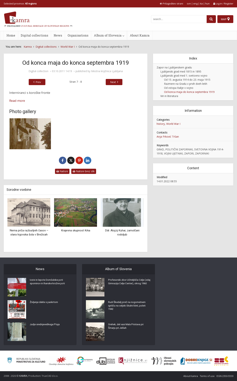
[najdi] (210, 19)
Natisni (62, 171)
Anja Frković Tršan (168, 136)
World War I (173, 124)
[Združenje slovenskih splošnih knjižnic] (132, 361)
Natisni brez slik (84, 171)
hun (207, 3)
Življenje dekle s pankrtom (45, 302)
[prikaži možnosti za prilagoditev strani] (171, 3)
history (161, 124)
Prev (38, 82)
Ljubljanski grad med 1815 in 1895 (180, 71)
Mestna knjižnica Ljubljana (107, 71)
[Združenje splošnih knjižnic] (221, 361)
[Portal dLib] (106, 361)
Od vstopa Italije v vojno (178, 88)
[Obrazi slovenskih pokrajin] (164, 361)
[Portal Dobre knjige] (196, 361)
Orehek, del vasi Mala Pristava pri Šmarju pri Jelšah (127, 327)
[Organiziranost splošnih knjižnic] (61, 361)
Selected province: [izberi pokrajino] (20, 3)
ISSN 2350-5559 (224, 376)
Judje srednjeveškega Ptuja (46, 325)
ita (201, 3)
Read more (17, 100)
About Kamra (139, 35)
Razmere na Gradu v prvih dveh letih (185, 83)
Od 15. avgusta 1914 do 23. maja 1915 (187, 79)
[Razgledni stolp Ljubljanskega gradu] (30, 133)
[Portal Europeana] (84, 361)
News (58, 35)
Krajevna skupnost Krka (75, 230)
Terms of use (207, 376)
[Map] (225, 19)
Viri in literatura (169, 96)
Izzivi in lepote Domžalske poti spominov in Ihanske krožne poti (48, 282)
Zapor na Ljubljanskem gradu (174, 67)
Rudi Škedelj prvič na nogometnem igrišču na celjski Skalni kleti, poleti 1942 (128, 306)
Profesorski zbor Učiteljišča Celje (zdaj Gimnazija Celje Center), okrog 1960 (129, 284)
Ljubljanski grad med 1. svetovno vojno (183, 75)
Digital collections (34, 35)
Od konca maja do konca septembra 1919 (189, 92)
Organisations (78, 35)
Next (113, 82)
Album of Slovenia (107, 35)
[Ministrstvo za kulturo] (26, 361)
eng (195, 3)
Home (10, 35)
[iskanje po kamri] (178, 19)
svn (189, 3)
